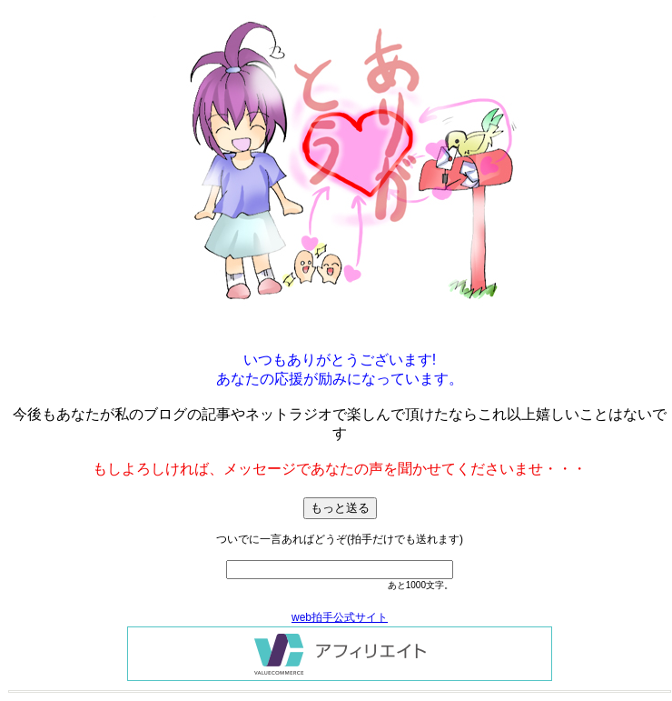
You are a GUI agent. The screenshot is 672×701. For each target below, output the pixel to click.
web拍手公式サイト (340, 617)
